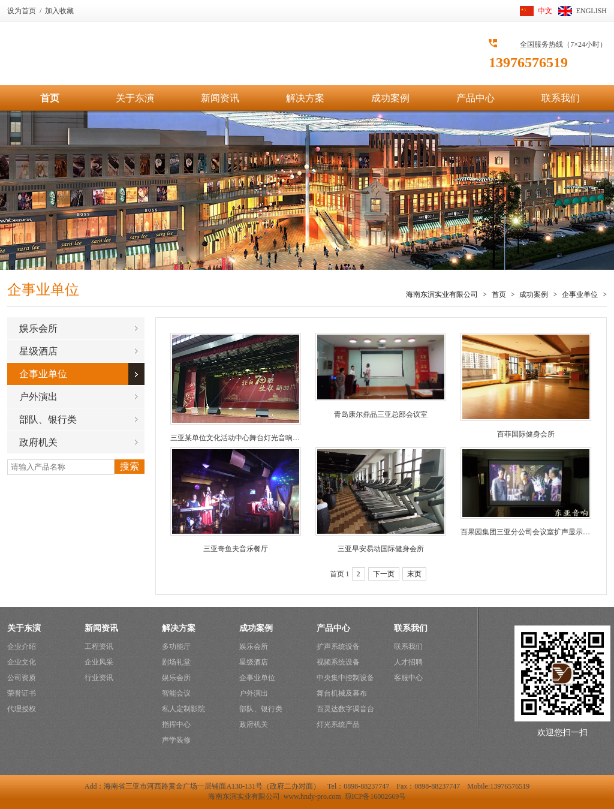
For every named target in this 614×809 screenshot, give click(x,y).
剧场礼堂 (176, 662)
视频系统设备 (338, 662)
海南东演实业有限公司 (442, 294)
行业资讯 (99, 677)
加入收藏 (59, 11)
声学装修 (176, 740)
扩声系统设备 (338, 646)
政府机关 (38, 442)
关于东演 (135, 98)
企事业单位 (580, 294)
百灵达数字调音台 (345, 709)
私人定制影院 (183, 709)
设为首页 (21, 11)
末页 (414, 574)
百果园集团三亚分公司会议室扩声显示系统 (528, 532)
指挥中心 (176, 724)
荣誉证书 (21, 693)
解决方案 (305, 98)
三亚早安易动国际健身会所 (381, 549)
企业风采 (99, 662)
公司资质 (21, 677)
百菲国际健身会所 (526, 434)
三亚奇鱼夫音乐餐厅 (235, 549)
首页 (49, 98)
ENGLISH (591, 11)
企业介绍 (21, 646)
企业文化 (21, 662)
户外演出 (38, 397)
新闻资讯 (220, 98)
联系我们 (560, 98)
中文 (545, 11)
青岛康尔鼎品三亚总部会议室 (381, 414)
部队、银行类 (48, 419)
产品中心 (475, 98)
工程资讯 (99, 646)
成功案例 (390, 98)
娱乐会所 (38, 328)
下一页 (384, 574)
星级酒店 (38, 351)
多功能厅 (176, 646)
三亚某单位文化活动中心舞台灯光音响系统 (238, 438)
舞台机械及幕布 (342, 693)
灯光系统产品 (338, 724)
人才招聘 (408, 662)
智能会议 (176, 693)
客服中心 (408, 677)
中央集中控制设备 (345, 677)
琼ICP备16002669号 (376, 796)
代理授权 (21, 709)
